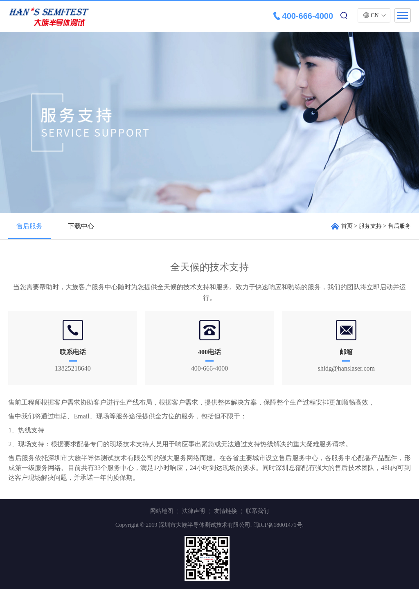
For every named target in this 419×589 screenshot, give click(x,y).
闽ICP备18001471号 (277, 525)
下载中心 (81, 226)
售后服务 (29, 226)
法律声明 (193, 511)
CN (374, 15)
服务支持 (370, 226)
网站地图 (161, 511)
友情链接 (225, 511)
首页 (347, 226)
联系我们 (257, 511)
